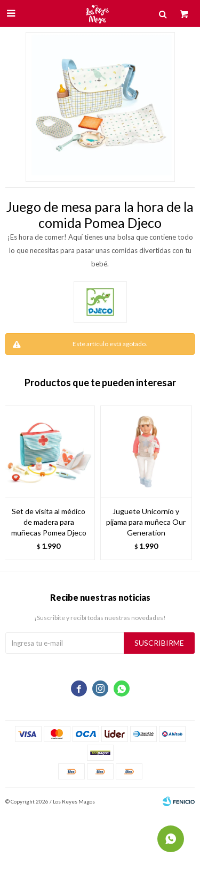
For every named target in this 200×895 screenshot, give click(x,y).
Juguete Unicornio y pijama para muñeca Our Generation (146, 522)
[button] (181, 482)
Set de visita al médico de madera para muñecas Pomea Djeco (48, 522)
